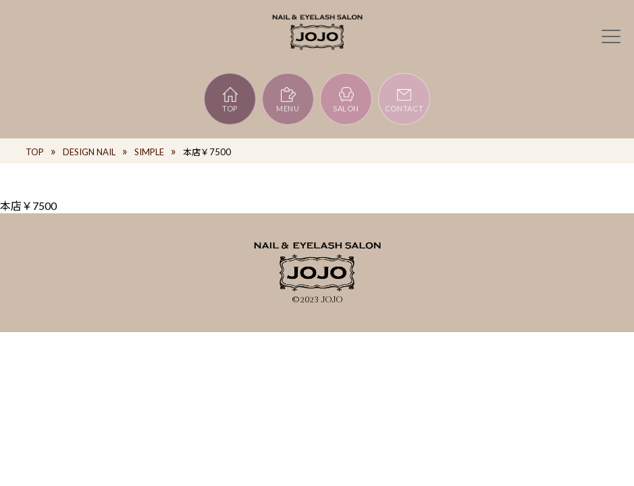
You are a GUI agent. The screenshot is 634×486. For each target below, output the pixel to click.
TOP (230, 99)
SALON (346, 99)
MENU (288, 99)
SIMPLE (149, 151)
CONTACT (404, 99)
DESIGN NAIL (89, 151)
